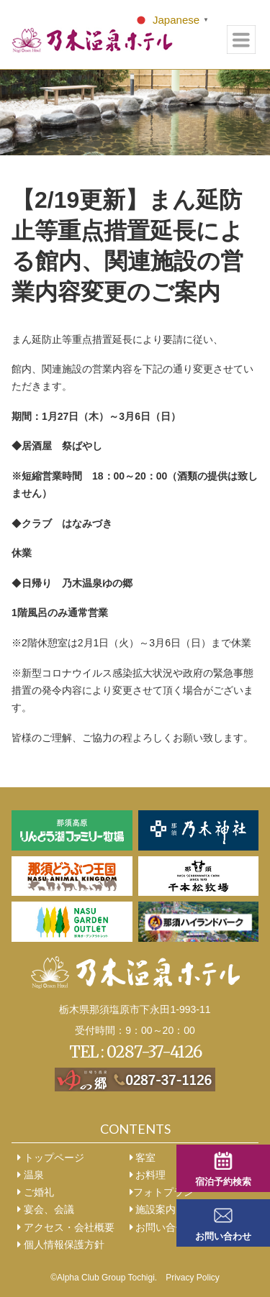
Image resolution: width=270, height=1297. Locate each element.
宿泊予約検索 (223, 1182)
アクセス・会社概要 (65, 1227)
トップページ (50, 1157)
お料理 (148, 1175)
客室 (143, 1157)
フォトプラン (162, 1192)
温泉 (30, 1175)
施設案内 (153, 1209)
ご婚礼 (35, 1192)
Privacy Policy (193, 1278)
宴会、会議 (45, 1209)
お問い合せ (158, 1227)
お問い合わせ (223, 1237)
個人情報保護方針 (60, 1244)
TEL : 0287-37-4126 (135, 1052)
